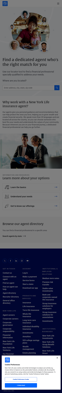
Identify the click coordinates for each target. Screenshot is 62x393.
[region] (31, 373)
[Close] (57, 358)
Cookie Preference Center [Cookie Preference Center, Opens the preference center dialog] (21, 379)
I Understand (21, 385)
